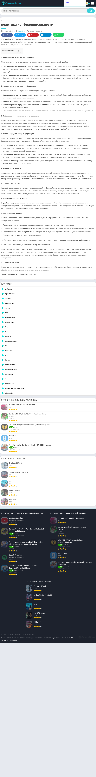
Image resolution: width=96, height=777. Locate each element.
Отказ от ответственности (24, 707)
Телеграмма (46, 35)
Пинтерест (32, 35)
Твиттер (19, 35)
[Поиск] (48, 10)
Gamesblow (21, 31)
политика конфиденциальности (31, 705)
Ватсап (57, 35)
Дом (2, 21)
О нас (3, 705)
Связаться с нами (12, 705)
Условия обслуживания (52, 705)
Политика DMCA (8, 707)
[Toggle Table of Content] (17, 51)
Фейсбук (6, 35)
